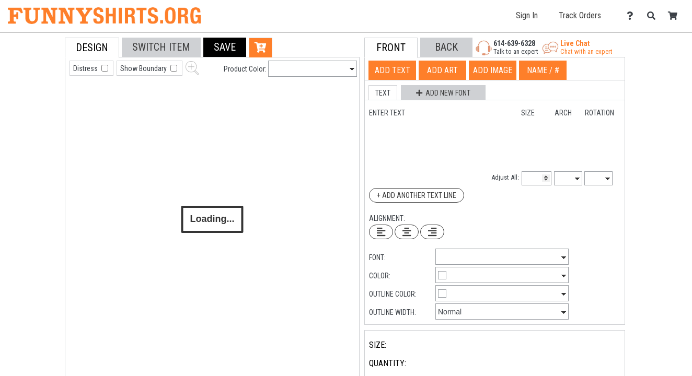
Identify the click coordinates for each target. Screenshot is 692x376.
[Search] (654, 16)
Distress (86, 68)
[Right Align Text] (432, 232)
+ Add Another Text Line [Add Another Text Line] (416, 195)
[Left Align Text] (381, 232)
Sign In (527, 15)
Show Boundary (144, 68)
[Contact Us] (632, 16)
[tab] (42, 104)
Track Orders (580, 15)
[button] (224, 47)
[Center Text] (407, 232)
